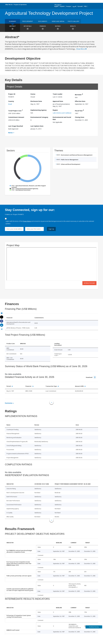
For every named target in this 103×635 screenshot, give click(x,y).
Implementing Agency (38, 110)
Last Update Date (36, 126)
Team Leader (57, 94)
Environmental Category (39, 117)
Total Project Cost (15, 110)
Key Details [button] (27, 28)
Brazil (10, 104)
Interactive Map (89, 283)
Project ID (11, 94)
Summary (12, 21)
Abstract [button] (12, 28)
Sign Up (51, 229)
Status (32, 94)
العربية (74, 6)
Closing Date (79, 117)
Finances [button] (43, 28)
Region (55, 110)
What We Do (8, 4)
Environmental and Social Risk (62, 118)
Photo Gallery (73, 21)
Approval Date (58, 101)
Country (11, 101)
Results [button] (73, 28)
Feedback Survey (94, 627)
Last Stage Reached (15, 126)
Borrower (79, 94)
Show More (81, 49)
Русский (80, 6)
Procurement (27, 21)
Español (62, 6)
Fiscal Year (79, 110)
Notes (10, 133)
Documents (42, 21)
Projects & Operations (20, 4)
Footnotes (8, 403)
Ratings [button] (58, 28)
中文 (85, 6)
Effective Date (80, 101)
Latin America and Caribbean (62, 113)
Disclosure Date (36, 101)
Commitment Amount (16, 117)
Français (68, 6)
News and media (58, 21)
